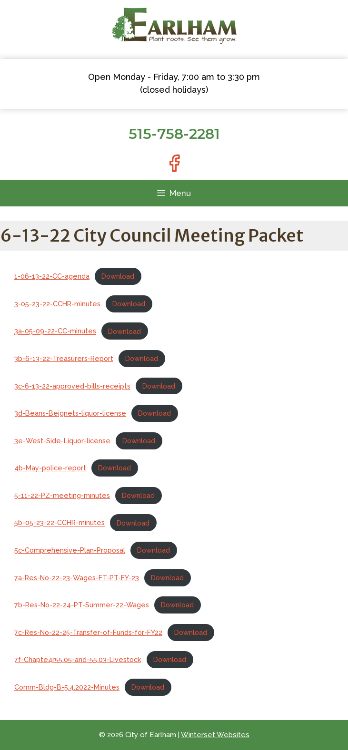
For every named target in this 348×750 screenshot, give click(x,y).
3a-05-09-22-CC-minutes (55, 331)
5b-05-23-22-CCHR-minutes (59, 523)
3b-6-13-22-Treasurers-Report (63, 358)
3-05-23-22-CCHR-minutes (57, 304)
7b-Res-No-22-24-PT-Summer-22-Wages (81, 605)
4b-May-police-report (50, 468)
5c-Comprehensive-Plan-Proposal (69, 550)
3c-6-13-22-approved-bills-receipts (72, 386)
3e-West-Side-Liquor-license (62, 441)
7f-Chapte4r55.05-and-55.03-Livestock (77, 659)
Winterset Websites (215, 735)
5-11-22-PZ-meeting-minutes (62, 495)
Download (117, 276)
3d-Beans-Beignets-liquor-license (70, 413)
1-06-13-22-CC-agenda (51, 276)
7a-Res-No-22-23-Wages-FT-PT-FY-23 (76, 578)
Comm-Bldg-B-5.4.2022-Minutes (66, 687)
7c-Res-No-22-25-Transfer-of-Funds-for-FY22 (88, 632)
